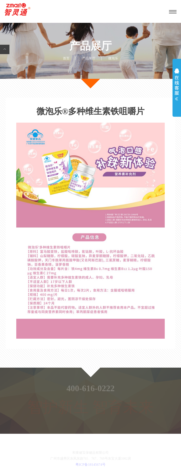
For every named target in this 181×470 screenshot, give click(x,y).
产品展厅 (88, 58)
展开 (177, 85)
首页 (66, 58)
